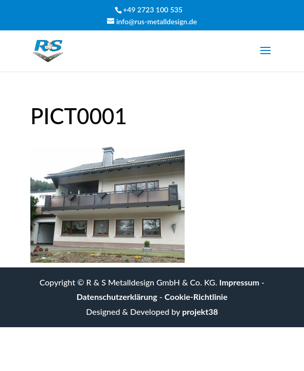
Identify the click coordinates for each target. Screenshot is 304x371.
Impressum (239, 282)
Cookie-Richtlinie (196, 296)
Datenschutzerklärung (117, 296)
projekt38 (200, 311)
